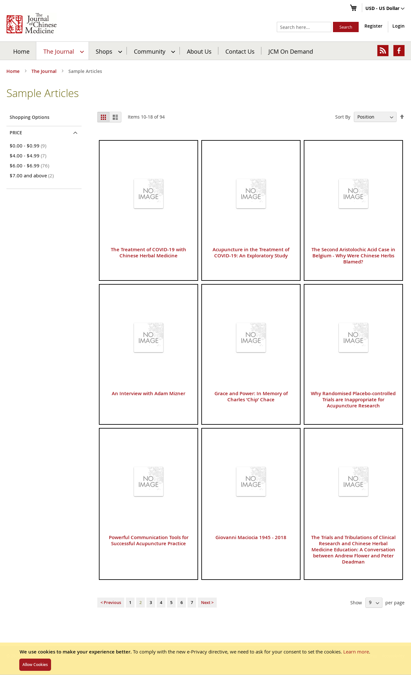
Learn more (356, 651)
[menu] (205, 51)
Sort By (342, 117)
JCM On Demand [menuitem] (290, 51)
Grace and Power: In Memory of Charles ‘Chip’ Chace (251, 396)
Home (21, 51)
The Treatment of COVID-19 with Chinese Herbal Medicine (148, 252)
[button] (385, 8)
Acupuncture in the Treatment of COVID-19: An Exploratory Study (251, 252)
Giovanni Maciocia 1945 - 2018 (250, 537)
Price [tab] (16, 132)
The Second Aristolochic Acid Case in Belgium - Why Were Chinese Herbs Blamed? (353, 255)
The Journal (44, 71)
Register (373, 26)
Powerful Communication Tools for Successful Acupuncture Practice (148, 540)
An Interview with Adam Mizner (148, 393)
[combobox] (304, 27)
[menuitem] (63, 51)
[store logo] (31, 23)
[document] (205, 659)
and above (33, 175)
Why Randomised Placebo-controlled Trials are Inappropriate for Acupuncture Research (353, 399)
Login (398, 26)
